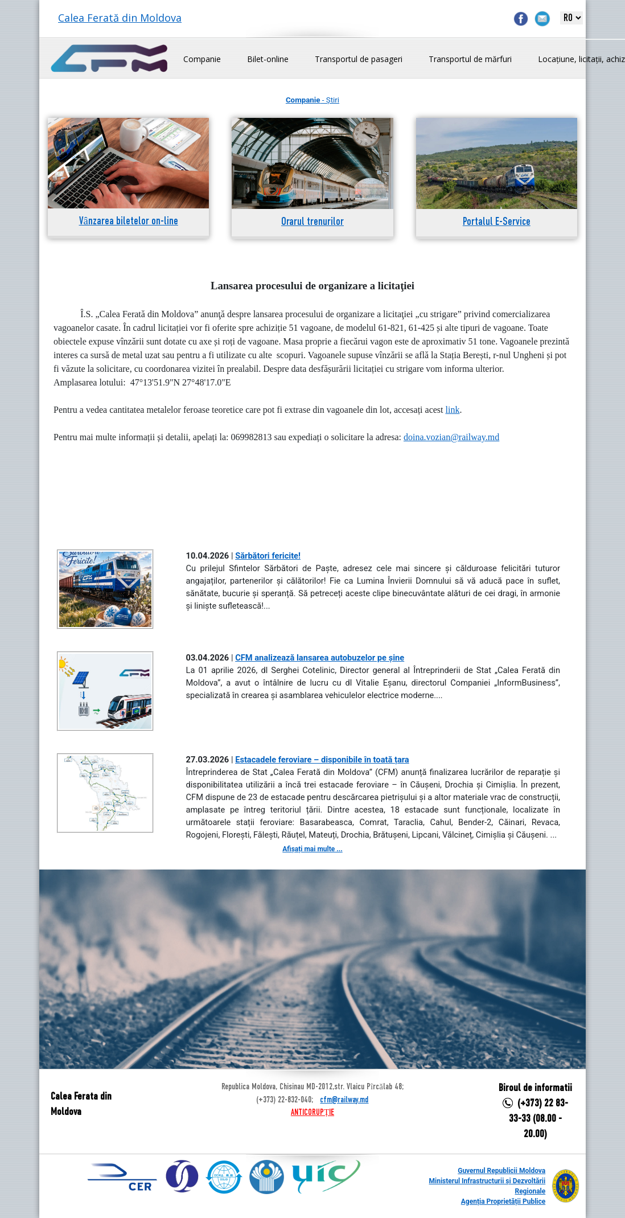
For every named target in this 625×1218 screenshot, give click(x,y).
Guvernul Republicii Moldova (501, 1171)
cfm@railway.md (344, 1100)
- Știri (312, 100)
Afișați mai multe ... (312, 849)
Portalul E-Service (497, 222)
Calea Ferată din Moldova (120, 17)
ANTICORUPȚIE (312, 1113)
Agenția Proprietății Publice (503, 1201)
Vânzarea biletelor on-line (128, 222)
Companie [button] (202, 59)
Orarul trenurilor (312, 222)
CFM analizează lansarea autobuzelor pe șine (319, 658)
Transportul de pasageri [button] (358, 59)
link (453, 410)
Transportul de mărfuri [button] (470, 59)
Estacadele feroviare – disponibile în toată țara (322, 759)
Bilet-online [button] (268, 59)
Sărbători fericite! (268, 556)
